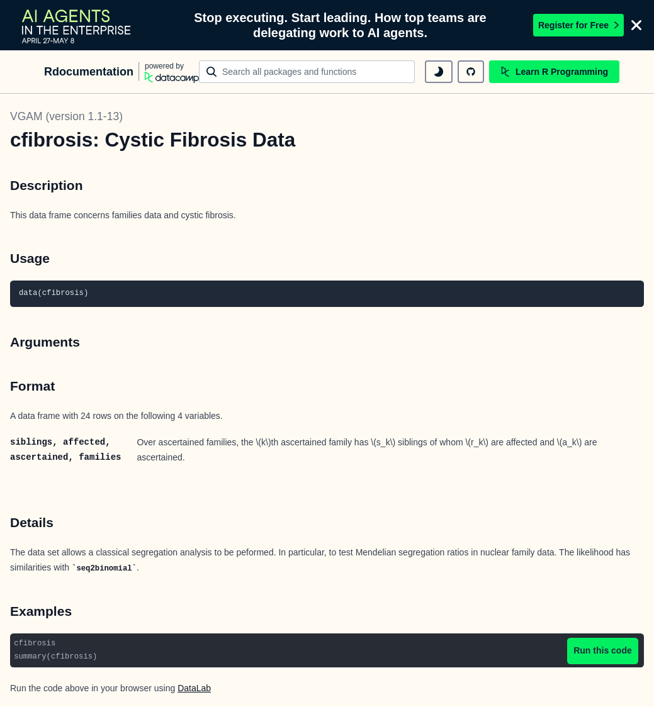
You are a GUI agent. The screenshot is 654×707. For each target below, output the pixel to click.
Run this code (602, 650)
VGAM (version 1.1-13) (66, 116)
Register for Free (578, 25)
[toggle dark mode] (439, 71)
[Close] (636, 25)
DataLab (194, 688)
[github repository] (471, 71)
